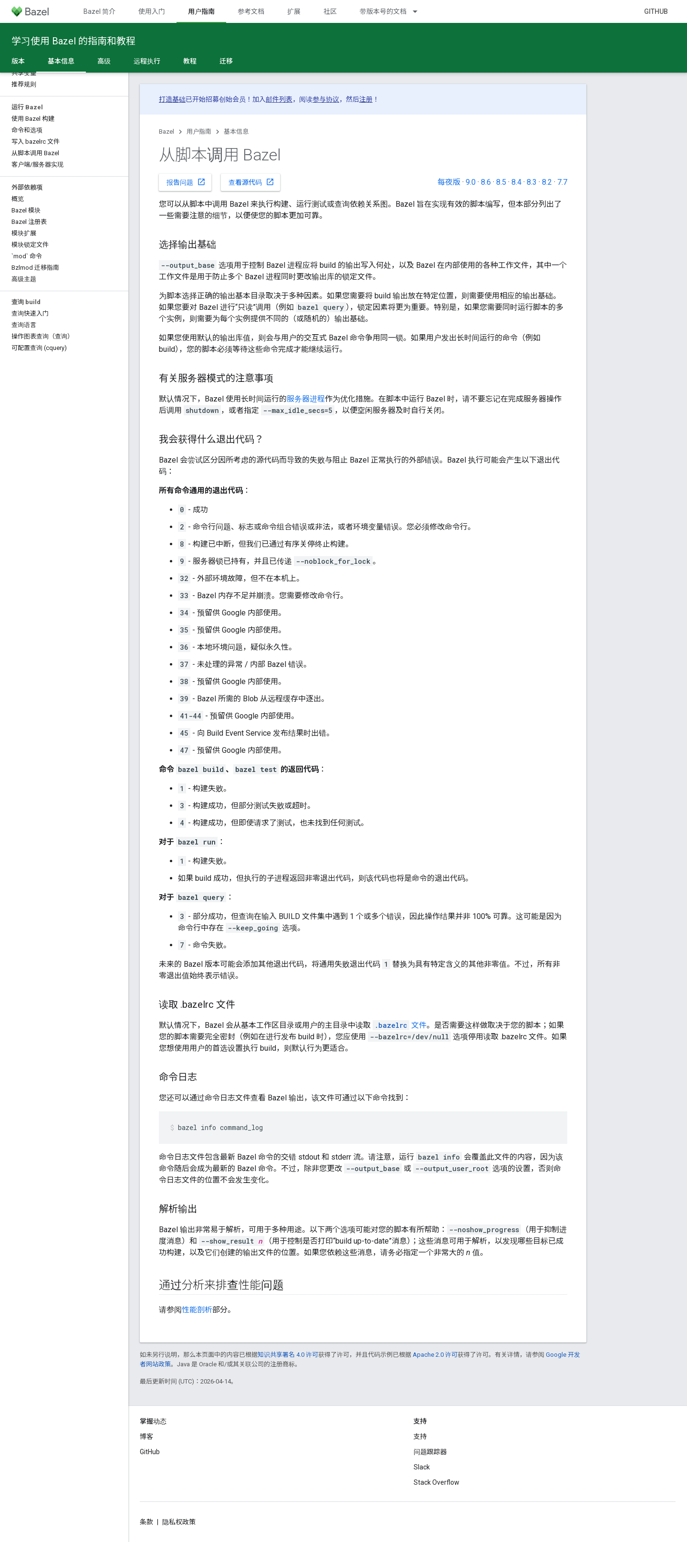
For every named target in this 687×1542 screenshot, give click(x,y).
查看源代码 (251, 182)
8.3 (532, 182)
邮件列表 (279, 99)
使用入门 (151, 11)
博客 (146, 1436)
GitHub (656, 11)
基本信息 (236, 131)
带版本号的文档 (383, 11)
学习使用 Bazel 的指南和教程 (73, 41)
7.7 (562, 182)
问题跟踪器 (430, 1452)
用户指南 (199, 131)
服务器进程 (306, 398)
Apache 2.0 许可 (435, 1354)
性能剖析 (197, 1309)
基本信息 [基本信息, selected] (61, 61)
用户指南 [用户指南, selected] (201, 11)
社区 (330, 11)
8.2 (547, 182)
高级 (104, 61)
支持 (420, 1436)
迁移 (226, 61)
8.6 (486, 182)
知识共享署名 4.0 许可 (288, 1354)
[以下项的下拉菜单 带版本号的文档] (419, 11)
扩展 (294, 11)
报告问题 (186, 182)
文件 (400, 1025)
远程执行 (147, 61)
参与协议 (325, 99)
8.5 (501, 182)
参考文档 (251, 11)
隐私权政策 (179, 1522)
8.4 (516, 182)
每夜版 (448, 182)
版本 (18, 61)
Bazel (166, 131)
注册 (366, 99)
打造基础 (172, 99)
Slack (422, 1467)
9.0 (471, 182)
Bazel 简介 (99, 11)
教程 (190, 61)
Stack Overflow (436, 1482)
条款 (146, 1522)
